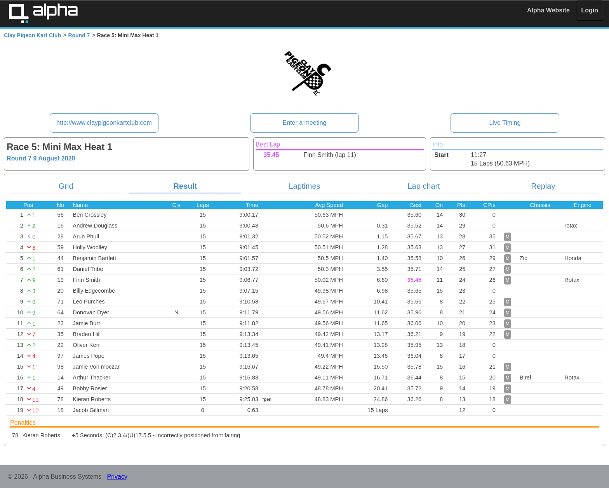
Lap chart (423, 186)
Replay (543, 186)
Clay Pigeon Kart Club (32, 35)
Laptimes (304, 186)
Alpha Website (548, 10)
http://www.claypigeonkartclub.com (103, 122)
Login (589, 10)
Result (185, 186)
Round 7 (79, 35)
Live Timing (504, 122)
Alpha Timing (43, 13)
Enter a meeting (305, 122)
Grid (66, 186)
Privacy (117, 476)
